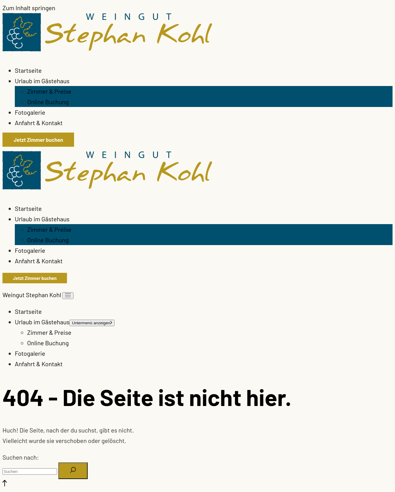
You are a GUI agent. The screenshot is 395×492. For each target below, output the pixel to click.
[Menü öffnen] (67, 295)
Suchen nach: (20, 457)
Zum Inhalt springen (28, 7)
